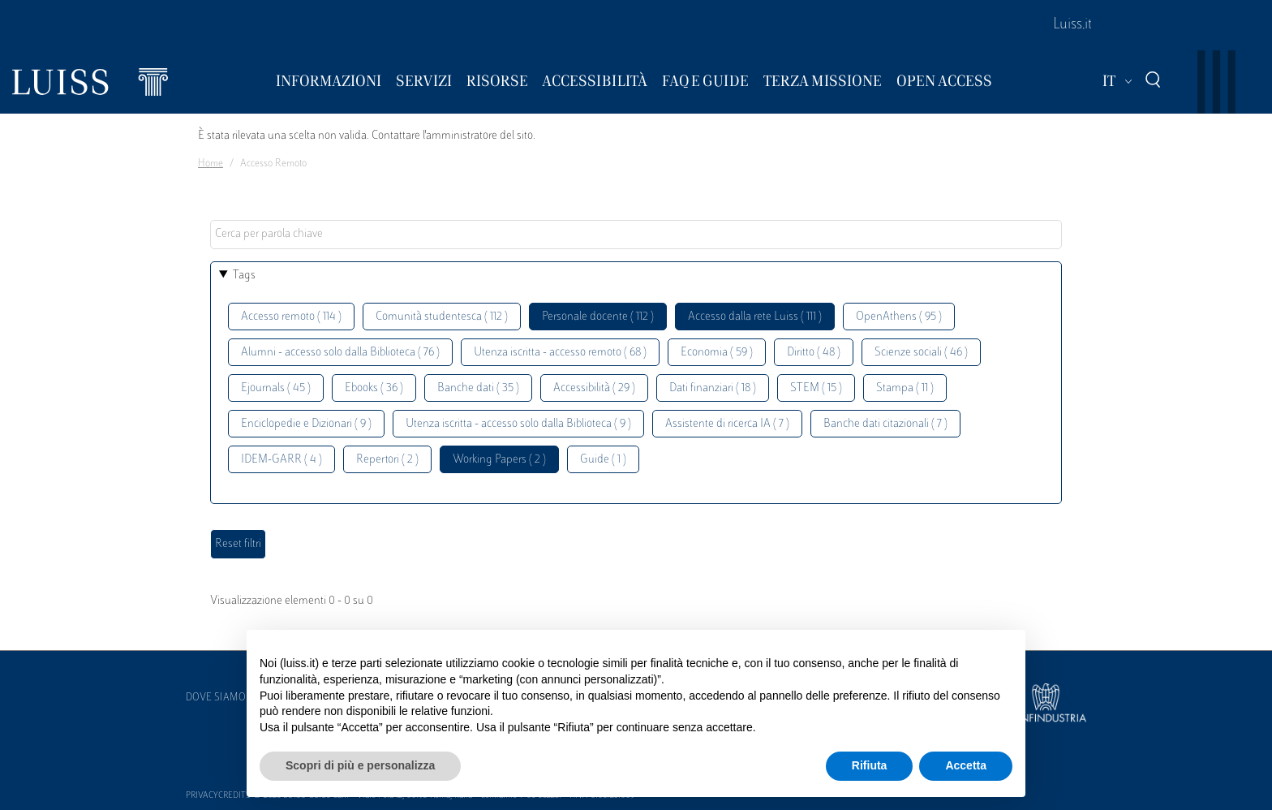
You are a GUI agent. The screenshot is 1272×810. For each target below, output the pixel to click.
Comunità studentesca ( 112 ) (442, 317)
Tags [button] (244, 275)
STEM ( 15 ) (816, 388)
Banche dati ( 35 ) (478, 388)
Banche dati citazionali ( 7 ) (885, 424)
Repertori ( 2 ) (387, 460)
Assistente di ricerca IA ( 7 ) (727, 424)
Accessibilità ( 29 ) (594, 388)
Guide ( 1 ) (603, 460)
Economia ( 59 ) (717, 353)
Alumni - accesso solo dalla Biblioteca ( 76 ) (340, 353)
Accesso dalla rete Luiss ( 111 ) (755, 317)
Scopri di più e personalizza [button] (360, 765)
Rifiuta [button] (869, 765)
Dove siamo (216, 698)
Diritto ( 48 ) (813, 353)
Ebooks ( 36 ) (374, 388)
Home (210, 164)
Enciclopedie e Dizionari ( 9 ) (306, 424)
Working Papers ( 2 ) (499, 460)
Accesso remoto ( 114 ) (291, 317)
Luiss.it (1072, 25)
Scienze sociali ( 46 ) (921, 353)
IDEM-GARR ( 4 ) (281, 460)
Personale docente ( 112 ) (598, 317)
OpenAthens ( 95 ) (899, 317)
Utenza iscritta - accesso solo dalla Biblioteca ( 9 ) (518, 424)
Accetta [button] (965, 765)
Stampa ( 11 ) (905, 388)
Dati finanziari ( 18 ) (712, 388)
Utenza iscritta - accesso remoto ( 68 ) (560, 353)
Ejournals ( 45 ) (276, 388)
